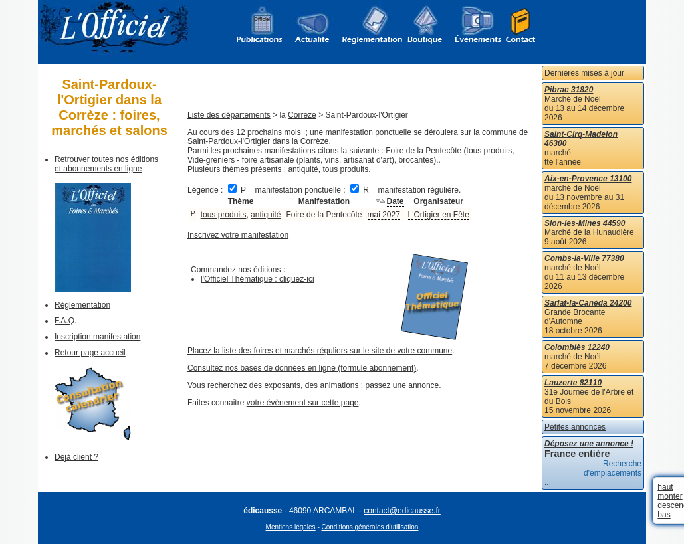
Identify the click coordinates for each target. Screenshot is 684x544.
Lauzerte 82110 (573, 382)
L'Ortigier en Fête (438, 214)
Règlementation (82, 305)
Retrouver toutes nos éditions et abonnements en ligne (106, 164)
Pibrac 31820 (568, 89)
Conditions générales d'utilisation (370, 527)
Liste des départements (229, 115)
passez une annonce (402, 385)
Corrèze (302, 115)
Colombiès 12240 (577, 347)
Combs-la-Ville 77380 (584, 258)
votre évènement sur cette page (303, 402)
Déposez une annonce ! (588, 443)
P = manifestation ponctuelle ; (288, 190)
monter (669, 496)
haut (665, 487)
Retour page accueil (90, 352)
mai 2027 (384, 214)
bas (663, 514)
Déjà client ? (76, 457)
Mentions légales (291, 527)
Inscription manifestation (97, 336)
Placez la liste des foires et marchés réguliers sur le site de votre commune (319, 350)
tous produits (345, 169)
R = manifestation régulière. (405, 190)
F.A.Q (64, 320)
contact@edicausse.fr (402, 510)
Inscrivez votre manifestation (237, 235)
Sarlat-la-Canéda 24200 (587, 303)
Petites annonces (575, 427)
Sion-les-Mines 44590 (584, 223)
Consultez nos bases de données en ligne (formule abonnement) (301, 368)
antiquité (303, 169)
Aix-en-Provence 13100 (587, 178)
